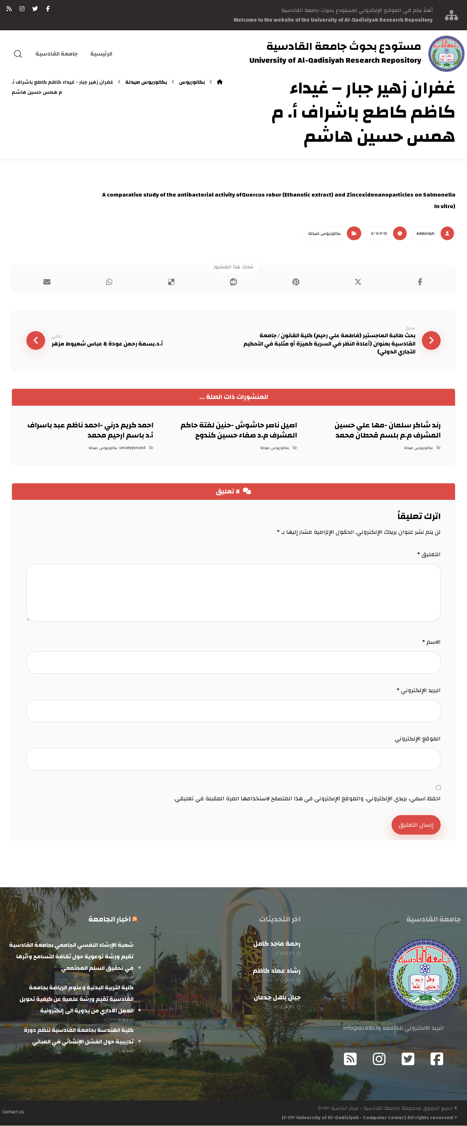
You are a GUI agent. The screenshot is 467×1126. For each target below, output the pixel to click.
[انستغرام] (22, 8)
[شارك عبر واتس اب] (109, 282)
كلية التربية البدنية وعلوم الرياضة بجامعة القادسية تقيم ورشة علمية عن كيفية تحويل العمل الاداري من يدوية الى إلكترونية (76, 999)
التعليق (429, 554)
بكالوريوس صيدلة (324, 233)
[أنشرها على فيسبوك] (420, 282)
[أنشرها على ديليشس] (171, 282)
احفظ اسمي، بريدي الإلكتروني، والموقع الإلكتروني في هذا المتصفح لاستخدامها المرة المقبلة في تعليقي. (307, 798)
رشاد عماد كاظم (277, 971)
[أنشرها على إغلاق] (358, 282)
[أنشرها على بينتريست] (295, 282)
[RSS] (9, 8)
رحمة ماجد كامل (277, 944)
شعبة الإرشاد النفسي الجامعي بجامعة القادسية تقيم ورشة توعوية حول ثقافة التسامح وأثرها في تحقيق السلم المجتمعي (71, 957)
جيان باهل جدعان (277, 997)
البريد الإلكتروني (419, 690)
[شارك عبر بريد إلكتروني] (46, 282)
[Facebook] (437, 1059)
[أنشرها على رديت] (233, 282)
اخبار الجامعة (109, 919)
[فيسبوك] (48, 8)
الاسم (431, 642)
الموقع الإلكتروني (418, 739)
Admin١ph (425, 233)
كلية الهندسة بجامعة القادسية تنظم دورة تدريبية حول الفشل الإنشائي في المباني (79, 1036)
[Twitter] (408, 1059)
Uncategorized (132, 448)
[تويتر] (35, 8)
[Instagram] (379, 1059)
